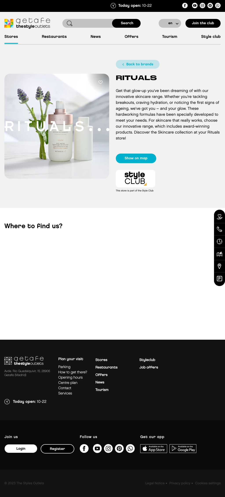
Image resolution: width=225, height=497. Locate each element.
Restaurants (54, 37)
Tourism (169, 37)
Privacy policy (179, 483)
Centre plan (67, 383)
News (96, 37)
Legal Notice (155, 483)
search (127, 23)
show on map (136, 158)
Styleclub (147, 360)
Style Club (211, 37)
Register (57, 449)
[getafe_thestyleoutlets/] (202, 6)
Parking (64, 367)
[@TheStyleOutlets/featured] (195, 6)
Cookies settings (208, 483)
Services (65, 393)
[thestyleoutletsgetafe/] (185, 6)
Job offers (148, 367)
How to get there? (72, 372)
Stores (11, 37)
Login (20, 448)
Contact (64, 388)
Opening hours (70, 377)
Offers (131, 37)
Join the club (203, 23)
